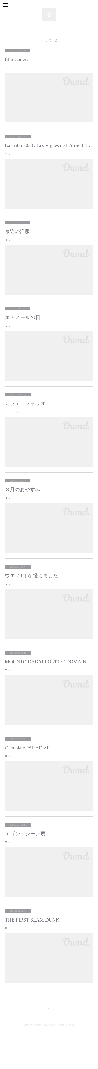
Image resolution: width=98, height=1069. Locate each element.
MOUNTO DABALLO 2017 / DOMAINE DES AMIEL (49, 685)
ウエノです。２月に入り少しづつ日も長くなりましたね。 (41, 607)
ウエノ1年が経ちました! (32, 599)
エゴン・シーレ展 (25, 862)
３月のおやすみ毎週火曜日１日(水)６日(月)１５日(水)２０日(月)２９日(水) (47, 519)
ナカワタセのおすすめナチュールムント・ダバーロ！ (37, 693)
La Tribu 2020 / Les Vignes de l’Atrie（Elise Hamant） (49, 150)
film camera (17, 59)
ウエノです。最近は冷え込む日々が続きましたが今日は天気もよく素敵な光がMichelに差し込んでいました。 (49, 337)
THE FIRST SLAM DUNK (32, 953)
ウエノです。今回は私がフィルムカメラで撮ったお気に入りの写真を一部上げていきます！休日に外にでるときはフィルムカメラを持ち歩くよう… (49, 70)
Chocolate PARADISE (27, 771)
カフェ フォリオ (25, 418)
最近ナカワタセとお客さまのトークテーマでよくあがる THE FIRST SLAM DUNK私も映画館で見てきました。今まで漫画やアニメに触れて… (48, 964)
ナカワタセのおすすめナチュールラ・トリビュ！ (34, 158)
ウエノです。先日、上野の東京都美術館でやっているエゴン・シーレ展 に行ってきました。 (46, 873)
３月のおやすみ (22, 508)
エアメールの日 (22, 327)
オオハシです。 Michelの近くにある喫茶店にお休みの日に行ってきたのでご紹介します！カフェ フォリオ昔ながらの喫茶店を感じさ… (49, 428)
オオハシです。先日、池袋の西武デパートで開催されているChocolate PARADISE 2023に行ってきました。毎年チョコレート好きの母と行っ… (48, 782)
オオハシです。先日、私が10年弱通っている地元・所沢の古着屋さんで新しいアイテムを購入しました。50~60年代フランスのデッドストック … (49, 247)
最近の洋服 (17, 236)
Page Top (49, 1048)
